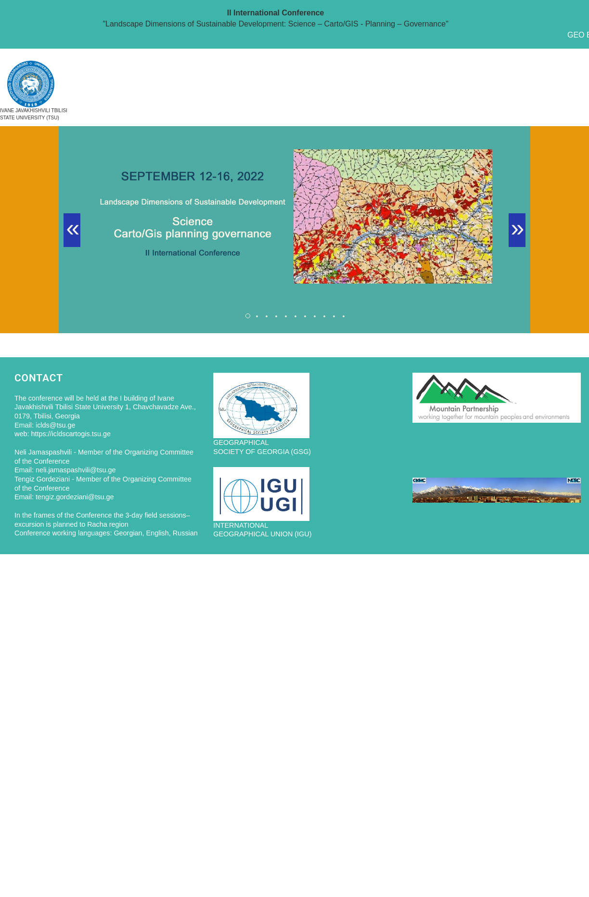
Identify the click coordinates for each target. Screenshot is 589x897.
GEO (576, 35)
